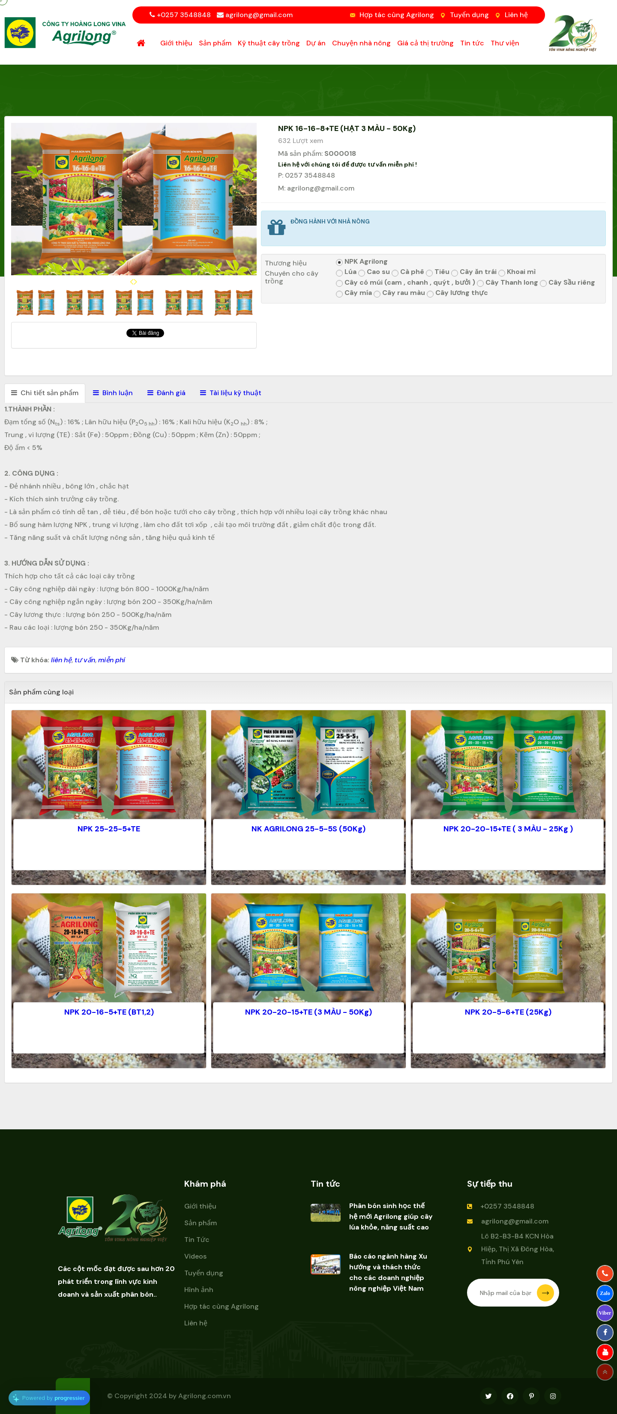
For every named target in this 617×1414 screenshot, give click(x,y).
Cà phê (408, 272)
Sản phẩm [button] (215, 43)
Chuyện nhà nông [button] (361, 43)
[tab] (44, 393)
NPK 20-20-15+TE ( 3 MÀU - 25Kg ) (508, 829)
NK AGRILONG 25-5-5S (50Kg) (308, 829)
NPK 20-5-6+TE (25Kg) (508, 1012)
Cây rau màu (399, 293)
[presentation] (132, 281)
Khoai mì (517, 272)
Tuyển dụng (469, 15)
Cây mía (354, 293)
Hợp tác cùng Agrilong (396, 15)
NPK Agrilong (362, 262)
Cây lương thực (457, 293)
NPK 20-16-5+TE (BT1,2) (109, 1012)
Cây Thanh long (507, 283)
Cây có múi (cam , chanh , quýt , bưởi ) (405, 283)
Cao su (374, 272)
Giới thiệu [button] (176, 43)
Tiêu (437, 272)
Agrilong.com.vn (204, 1395)
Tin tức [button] (472, 43)
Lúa (346, 272)
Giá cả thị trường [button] (425, 43)
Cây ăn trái (474, 272)
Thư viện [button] (505, 43)
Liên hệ (516, 15)
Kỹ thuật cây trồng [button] (269, 43)
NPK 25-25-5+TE (109, 829)
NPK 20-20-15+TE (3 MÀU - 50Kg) (308, 1012)
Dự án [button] (316, 43)
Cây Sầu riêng (567, 283)
